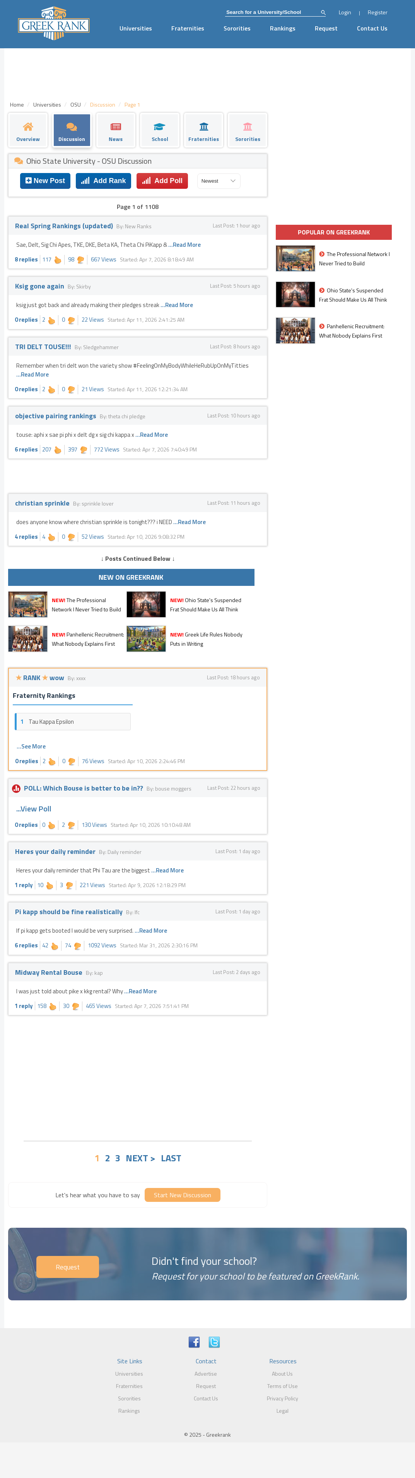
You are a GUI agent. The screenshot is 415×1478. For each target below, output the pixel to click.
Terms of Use (282, 1386)
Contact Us (372, 28)
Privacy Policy (282, 1398)
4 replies (26, 536)
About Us (282, 1373)
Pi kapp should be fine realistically (69, 911)
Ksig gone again (40, 286)
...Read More (184, 244)
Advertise (206, 1373)
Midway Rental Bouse (49, 972)
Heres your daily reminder (56, 851)
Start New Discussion (182, 1195)
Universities (136, 28)
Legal (283, 1411)
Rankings (282, 28)
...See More (31, 746)
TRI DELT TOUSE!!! (44, 346)
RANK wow (40, 677)
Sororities (237, 28)
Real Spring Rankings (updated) (64, 226)
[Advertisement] (137, 1077)
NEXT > (140, 1158)
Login (345, 12)
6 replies (26, 449)
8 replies (26, 259)
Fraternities (187, 28)
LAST (171, 1158)
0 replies (26, 319)
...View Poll (33, 809)
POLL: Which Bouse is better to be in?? (80, 788)
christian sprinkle (43, 503)
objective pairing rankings (56, 416)
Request (326, 28)
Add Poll (162, 181)
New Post (45, 181)
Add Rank (103, 181)
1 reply (24, 885)
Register (378, 12)
